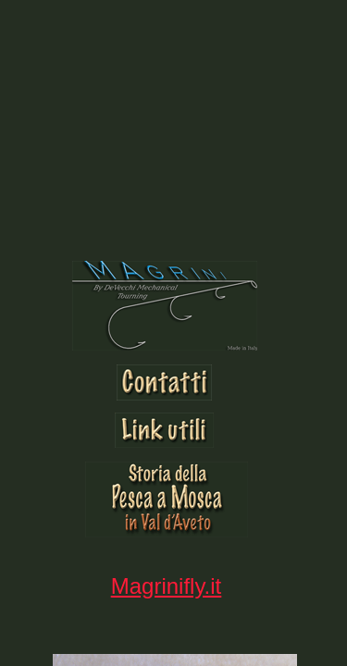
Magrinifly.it (166, 586)
